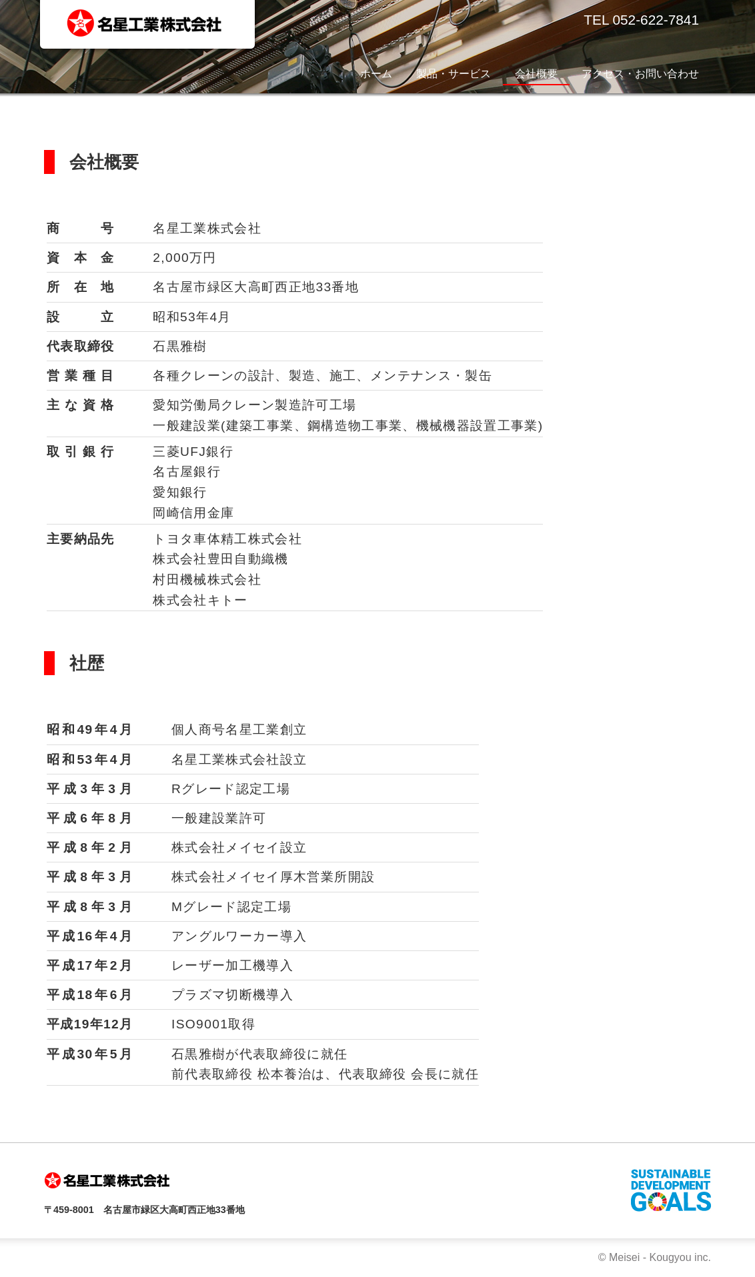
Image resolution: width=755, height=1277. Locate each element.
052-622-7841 (655, 19)
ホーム (376, 73)
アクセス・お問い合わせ (640, 73)
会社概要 (536, 73)
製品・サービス (453, 73)
